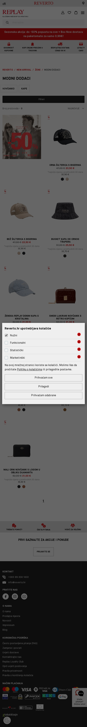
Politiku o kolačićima (30, 369)
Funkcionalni (18, 342)
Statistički (16, 350)
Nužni (13, 335)
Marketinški (17, 357)
